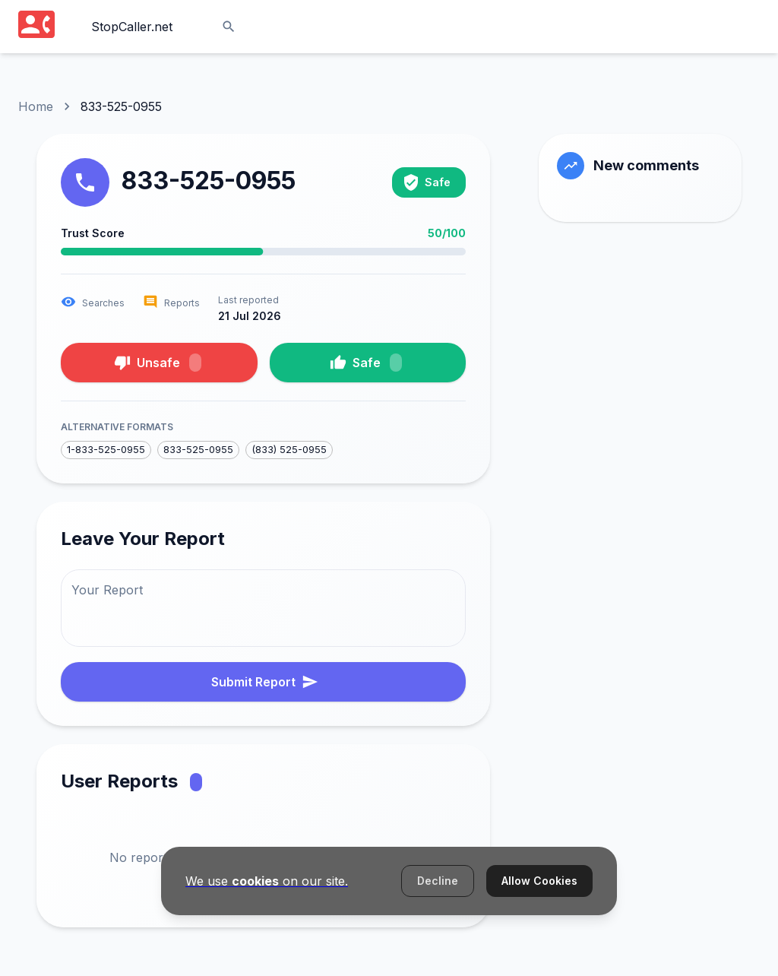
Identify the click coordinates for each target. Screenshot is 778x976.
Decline (437, 880)
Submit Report (264, 681)
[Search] (228, 26)
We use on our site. (266, 881)
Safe (366, 362)
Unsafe (157, 362)
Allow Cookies (539, 880)
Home (35, 106)
